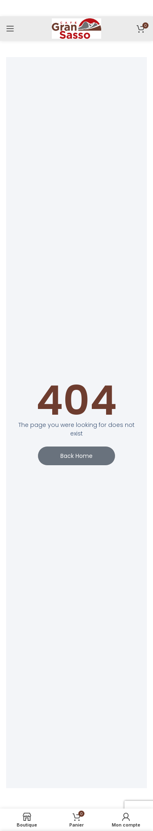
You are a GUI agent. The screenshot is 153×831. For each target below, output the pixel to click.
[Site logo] (76, 28)
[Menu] (10, 28)
